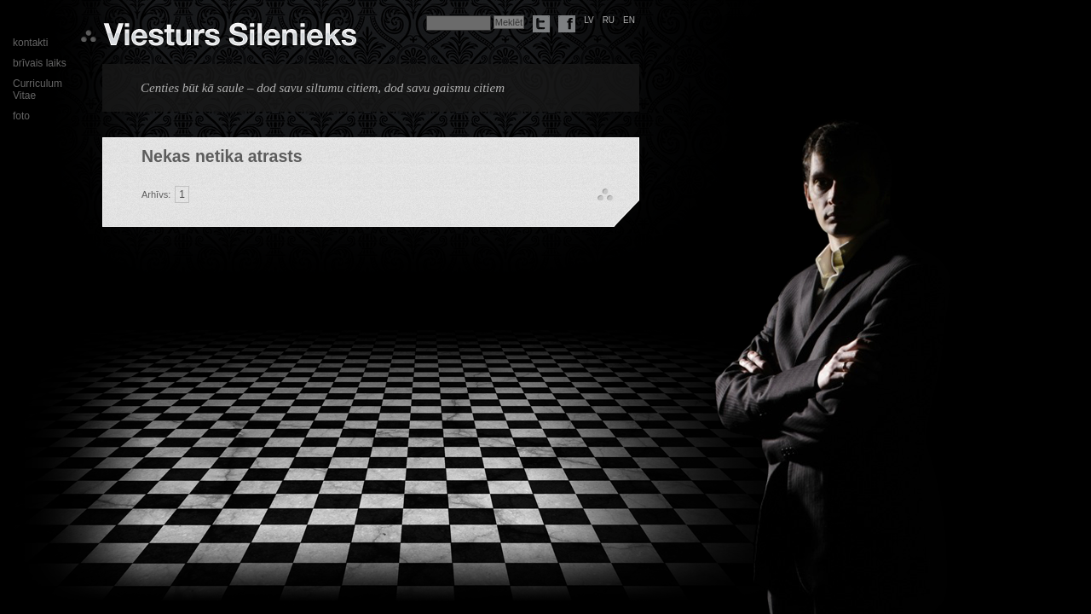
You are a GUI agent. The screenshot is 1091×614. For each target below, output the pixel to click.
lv (589, 20)
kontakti (30, 43)
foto (21, 116)
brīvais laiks (39, 63)
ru (609, 20)
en (629, 20)
